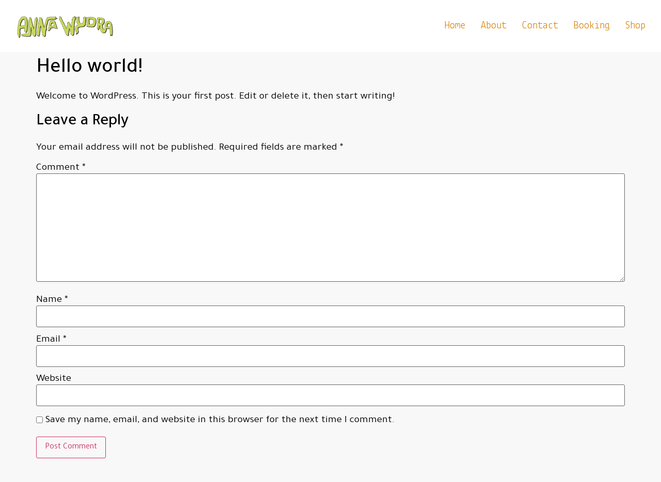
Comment (61, 168)
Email (51, 340)
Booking (592, 26)
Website (53, 379)
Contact (540, 26)
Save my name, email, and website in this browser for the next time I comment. (220, 420)
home (455, 26)
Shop (635, 26)
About (494, 26)
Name (52, 300)
